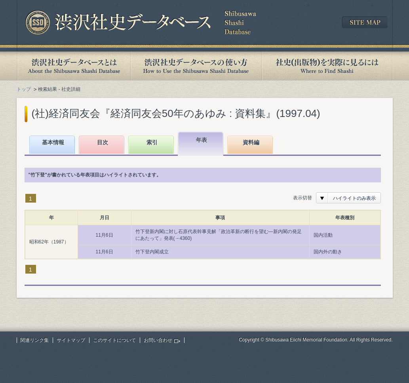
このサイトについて (114, 340)
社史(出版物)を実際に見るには (327, 66)
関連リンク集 (34, 340)
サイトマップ (71, 340)
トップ (24, 89)
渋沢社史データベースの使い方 (196, 66)
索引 (152, 142)
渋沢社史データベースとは (73, 66)
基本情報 (53, 142)
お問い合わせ (158, 340)
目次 (102, 142)
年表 (201, 140)
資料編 (251, 142)
